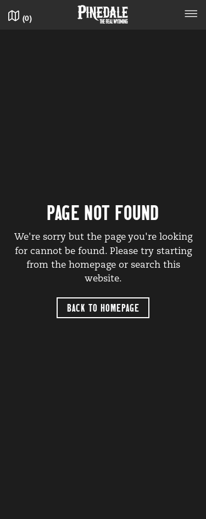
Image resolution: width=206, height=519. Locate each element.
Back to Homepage (103, 307)
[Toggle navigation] (191, 15)
